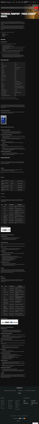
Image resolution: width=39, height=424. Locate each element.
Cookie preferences (25, 415)
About (19, 2)
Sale (1, 406)
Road (24, 400)
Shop (17, 2)
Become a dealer (17, 409)
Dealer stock (2, 403)
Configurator (13, 2)
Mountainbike (25, 403)
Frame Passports (9, 11)
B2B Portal (17, 407)
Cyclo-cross (33, 400)
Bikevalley (16, 403)
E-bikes (9, 2)
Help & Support (17, 400)
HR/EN (19, 393)
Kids (32, 404)
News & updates (10, 400)
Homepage (2, 400)
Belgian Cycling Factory (17, 406)
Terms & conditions (13, 415)
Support (5, 11)
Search (36, 7)
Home (2, 11)
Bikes (7, 2)
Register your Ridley (26, 2)
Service (22, 2)
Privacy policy (19, 415)
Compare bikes (10, 406)
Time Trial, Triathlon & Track (34, 403)
